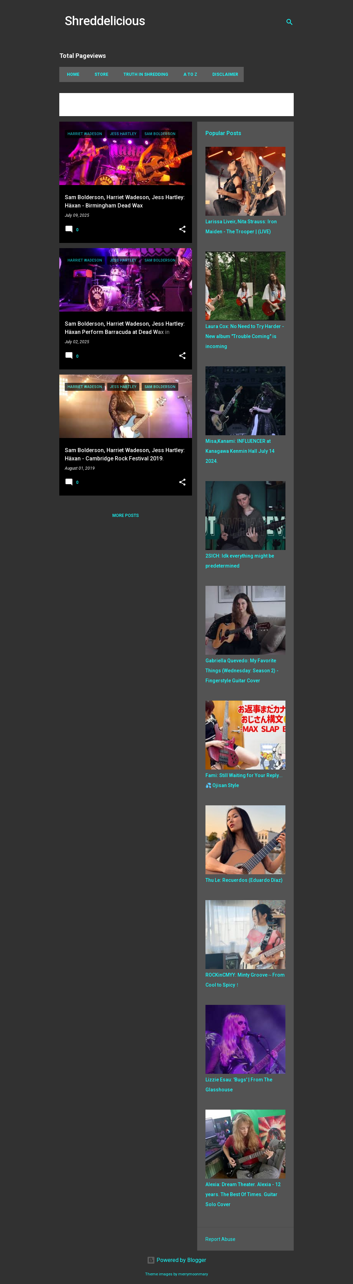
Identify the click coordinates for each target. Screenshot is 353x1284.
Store (99, 74)
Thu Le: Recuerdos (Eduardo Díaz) (244, 880)
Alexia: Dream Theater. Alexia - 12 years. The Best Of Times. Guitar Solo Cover (243, 1194)
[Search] (289, 22)
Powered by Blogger (176, 1260)
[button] (182, 230)
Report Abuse (220, 1239)
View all (74, 109)
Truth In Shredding (143, 74)
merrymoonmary (193, 1274)
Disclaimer (223, 74)
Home (71, 74)
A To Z (188, 74)
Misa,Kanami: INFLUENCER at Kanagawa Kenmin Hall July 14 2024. (239, 451)
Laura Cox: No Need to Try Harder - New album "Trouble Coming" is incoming (244, 336)
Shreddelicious (105, 21)
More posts (125, 515)
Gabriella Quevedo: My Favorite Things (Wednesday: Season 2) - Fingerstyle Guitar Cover (242, 670)
